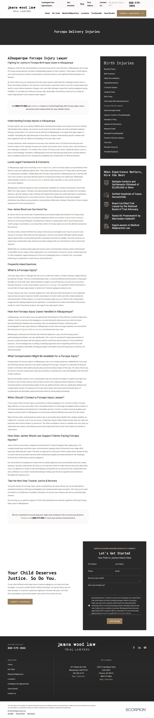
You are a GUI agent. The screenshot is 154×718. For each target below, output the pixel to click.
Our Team (11, 669)
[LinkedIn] (139, 647)
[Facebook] (134, 647)
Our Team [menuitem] (56, 13)
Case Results (13, 689)
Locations (11, 679)
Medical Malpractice (15, 674)
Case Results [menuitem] (109, 13)
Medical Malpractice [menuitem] (70, 13)
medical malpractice (44, 168)
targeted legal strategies (74, 218)
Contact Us (12, 693)
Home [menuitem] (47, 13)
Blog (82, 4)
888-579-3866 (135, 4)
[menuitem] (123, 69)
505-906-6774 (78, 673)
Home (10, 665)
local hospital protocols (35, 180)
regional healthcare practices (32, 329)
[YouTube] (145, 647)
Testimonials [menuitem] (96, 13)
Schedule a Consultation (132, 13)
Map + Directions (78, 676)
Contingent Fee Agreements (18, 684)
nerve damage (51, 285)
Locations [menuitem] (85, 13)
